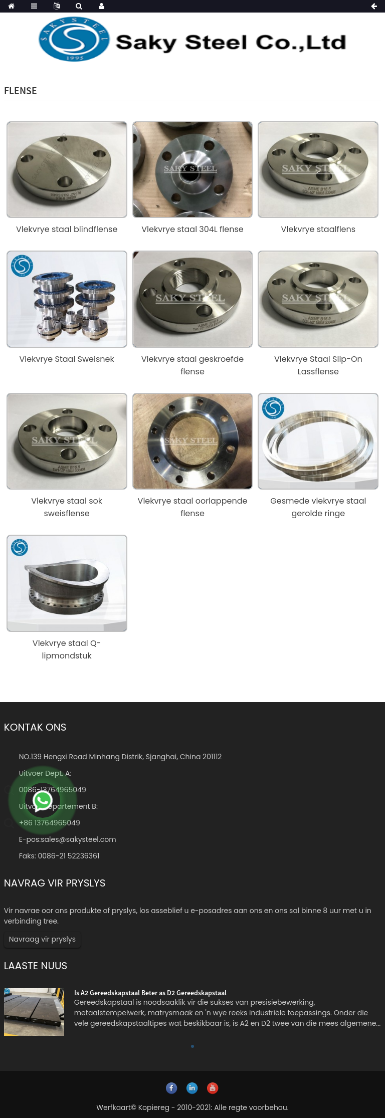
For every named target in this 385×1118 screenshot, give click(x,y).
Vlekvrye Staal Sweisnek (67, 359)
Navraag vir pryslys (42, 939)
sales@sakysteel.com (78, 839)
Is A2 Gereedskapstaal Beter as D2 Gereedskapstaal (150, 992)
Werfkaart (113, 1107)
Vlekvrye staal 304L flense (192, 229)
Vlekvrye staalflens (318, 229)
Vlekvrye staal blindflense (66, 229)
